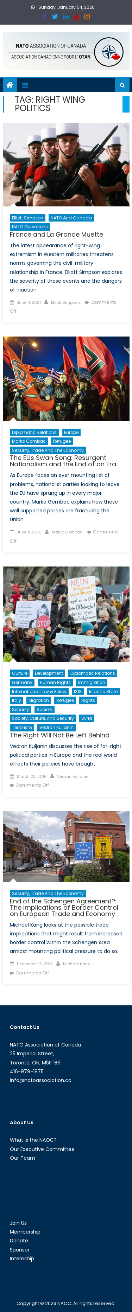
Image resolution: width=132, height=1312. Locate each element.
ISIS (78, 692)
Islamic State (103, 692)
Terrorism (22, 727)
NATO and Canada (71, 218)
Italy (16, 700)
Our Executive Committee (42, 1149)
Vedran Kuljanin (56, 727)
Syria (86, 718)
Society (44, 709)
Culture (19, 673)
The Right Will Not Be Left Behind (59, 735)
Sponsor (20, 1249)
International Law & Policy (39, 692)
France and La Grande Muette (56, 234)
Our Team (22, 1157)
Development (49, 673)
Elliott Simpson (27, 218)
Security (20, 709)
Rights (88, 700)
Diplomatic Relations (34, 432)
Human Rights (55, 682)
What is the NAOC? (33, 1140)
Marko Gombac (29, 441)
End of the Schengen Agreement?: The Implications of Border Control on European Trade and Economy (64, 907)
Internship (22, 1258)
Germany (22, 682)
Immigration (91, 682)
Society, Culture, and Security (43, 718)
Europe (71, 432)
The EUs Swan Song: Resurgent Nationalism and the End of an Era (63, 460)
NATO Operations (30, 227)
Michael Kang (76, 964)
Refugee (62, 441)
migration (39, 700)
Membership (25, 1231)
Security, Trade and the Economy (48, 450)
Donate (19, 1240)
